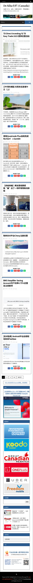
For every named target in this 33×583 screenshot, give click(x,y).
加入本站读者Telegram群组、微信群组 (16, 382)
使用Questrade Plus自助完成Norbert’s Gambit (16, 137)
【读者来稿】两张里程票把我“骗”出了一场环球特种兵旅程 (16, 188)
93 (14, 377)
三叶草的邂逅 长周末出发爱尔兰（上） (15, 88)
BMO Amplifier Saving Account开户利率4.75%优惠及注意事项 (15, 283)
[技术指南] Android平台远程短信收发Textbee (16, 337)
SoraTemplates (27, 579)
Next (20, 377)
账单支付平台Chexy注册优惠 (15, 235)
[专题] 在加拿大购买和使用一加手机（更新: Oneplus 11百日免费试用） (20, 527)
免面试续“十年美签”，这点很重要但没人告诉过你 (20, 512)
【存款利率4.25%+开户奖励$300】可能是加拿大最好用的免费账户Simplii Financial (16, 393)
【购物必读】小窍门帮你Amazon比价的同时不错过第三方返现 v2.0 (20, 520)
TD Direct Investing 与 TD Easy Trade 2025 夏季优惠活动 (16, 34)
